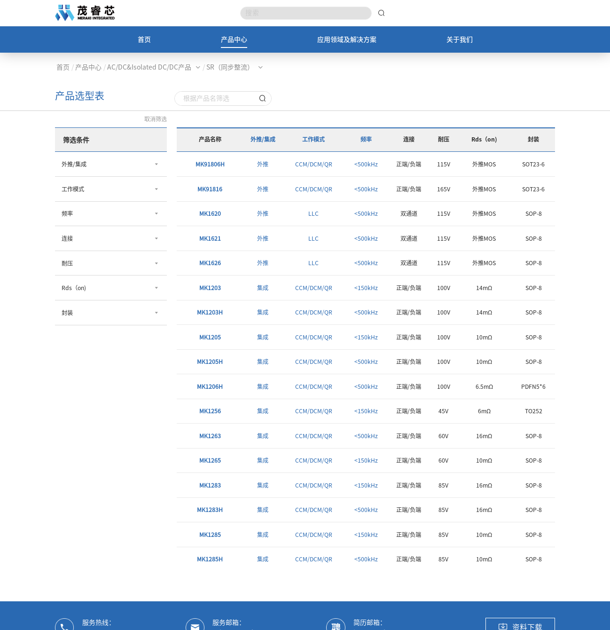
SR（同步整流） (230, 67)
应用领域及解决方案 (346, 39)
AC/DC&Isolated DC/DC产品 (149, 67)
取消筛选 (155, 119)
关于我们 (459, 39)
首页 (144, 39)
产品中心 (234, 39)
